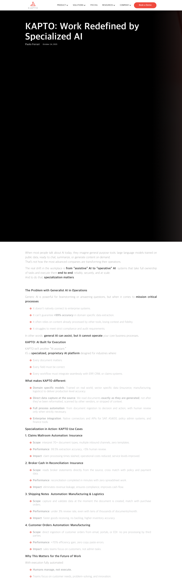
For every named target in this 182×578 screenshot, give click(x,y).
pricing (94, 5)
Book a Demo (145, 5)
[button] (63, 5)
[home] (40, 5)
